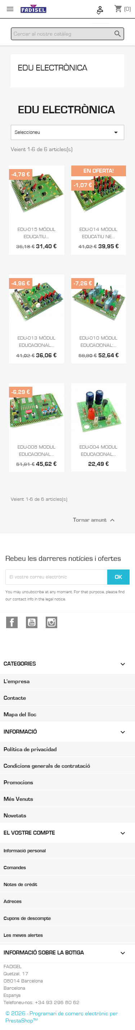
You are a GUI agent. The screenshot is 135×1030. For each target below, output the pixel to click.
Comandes (15, 867)
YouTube (31, 622)
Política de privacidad (30, 749)
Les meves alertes (23, 935)
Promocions (18, 782)
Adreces (13, 901)
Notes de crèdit (20, 884)
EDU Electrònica (52, 68)
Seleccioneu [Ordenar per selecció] (67, 132)
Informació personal (25, 850)
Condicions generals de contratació (47, 766)
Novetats (15, 815)
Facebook (12, 622)
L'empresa (17, 681)
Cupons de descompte (27, 918)
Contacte (15, 698)
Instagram (51, 622)
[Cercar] (67, 33)
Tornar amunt (95, 520)
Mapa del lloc (20, 714)
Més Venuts (18, 799)
